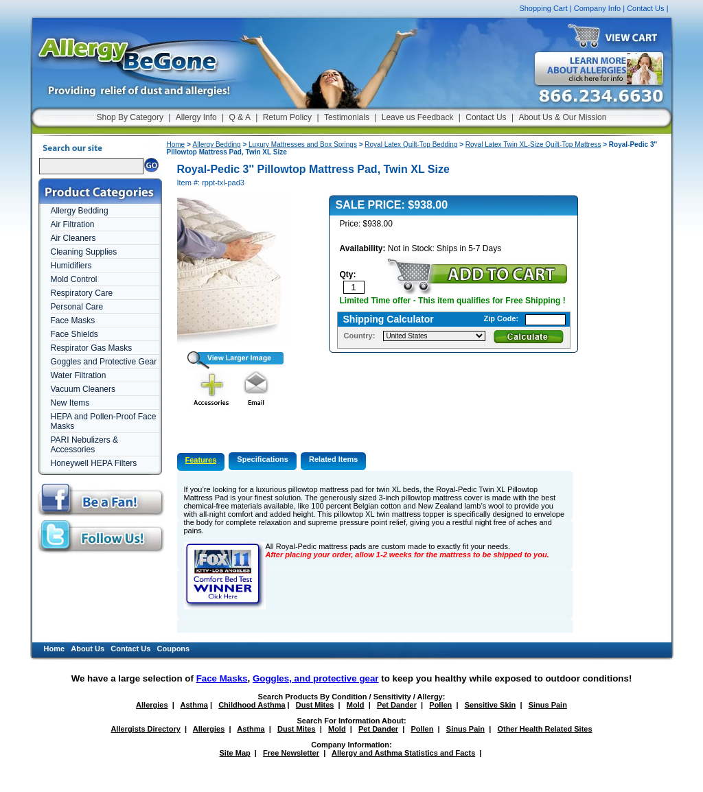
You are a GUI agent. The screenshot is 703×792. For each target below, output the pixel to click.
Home (176, 144)
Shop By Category (130, 117)
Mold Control (74, 279)
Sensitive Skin (490, 705)
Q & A (240, 117)
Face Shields (74, 334)
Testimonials (346, 117)
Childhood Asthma (251, 705)
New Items (70, 403)
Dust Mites (315, 705)
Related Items (333, 459)
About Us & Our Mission (562, 117)
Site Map (235, 753)
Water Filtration (78, 375)
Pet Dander (397, 705)
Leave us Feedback (418, 117)
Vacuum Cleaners (83, 389)
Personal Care (77, 307)
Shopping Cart (543, 8)
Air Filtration (73, 224)
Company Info (597, 8)
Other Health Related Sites (544, 729)
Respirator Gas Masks (91, 348)
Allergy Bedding (79, 211)
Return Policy (287, 117)
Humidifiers (71, 265)
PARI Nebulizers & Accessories (84, 444)
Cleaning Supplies (84, 252)
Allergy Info (196, 117)
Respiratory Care (82, 293)
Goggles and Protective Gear (104, 361)
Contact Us (645, 8)
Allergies (152, 705)
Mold (356, 705)
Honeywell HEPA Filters (94, 463)
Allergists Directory (145, 729)
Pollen (440, 705)
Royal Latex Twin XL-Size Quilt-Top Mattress (533, 144)
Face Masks (73, 320)
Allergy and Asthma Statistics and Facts (403, 753)
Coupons (173, 648)
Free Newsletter (291, 753)
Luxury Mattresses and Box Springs (303, 144)
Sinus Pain (548, 705)
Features (201, 460)
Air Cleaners (73, 238)
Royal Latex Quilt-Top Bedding (411, 144)
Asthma (194, 705)
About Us (87, 648)
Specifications (262, 459)
